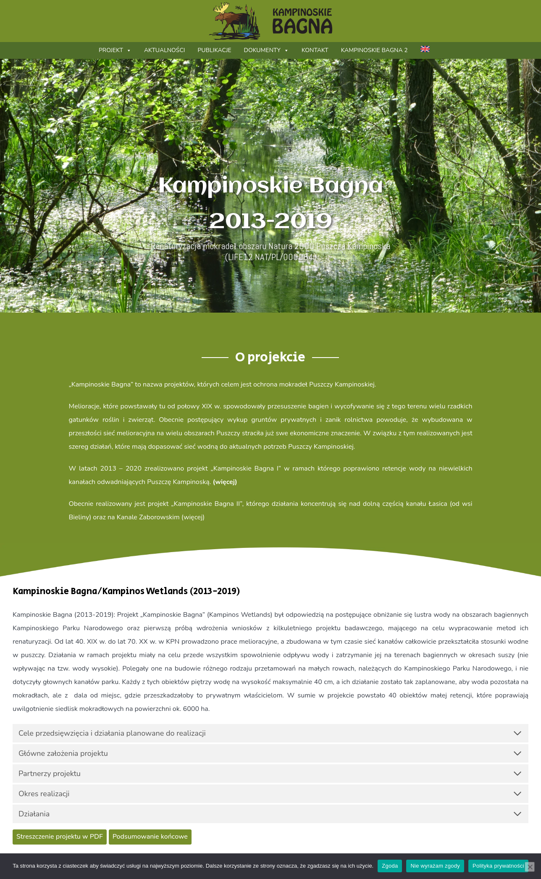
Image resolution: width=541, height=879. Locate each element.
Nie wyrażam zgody (435, 866)
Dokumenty (266, 50)
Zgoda (390, 866)
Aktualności (164, 50)
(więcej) (225, 482)
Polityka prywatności (498, 866)
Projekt (115, 50)
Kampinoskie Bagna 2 (374, 50)
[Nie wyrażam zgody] (530, 867)
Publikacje (214, 50)
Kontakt (315, 50)
